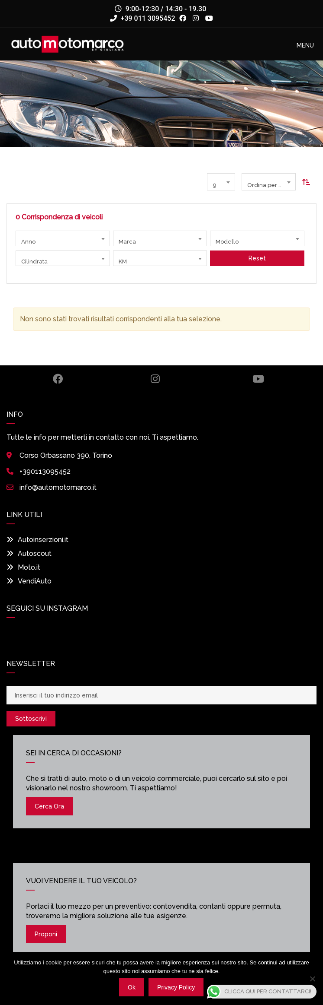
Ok (132, 987)
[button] (305, 45)
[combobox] (221, 181)
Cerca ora (49, 806)
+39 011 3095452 (142, 18)
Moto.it (23, 567)
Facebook (58, 379)
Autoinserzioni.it (37, 540)
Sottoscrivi (31, 718)
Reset (257, 258)
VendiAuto (29, 581)
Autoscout (29, 553)
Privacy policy (176, 987)
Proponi (46, 934)
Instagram (155, 379)
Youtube (258, 379)
